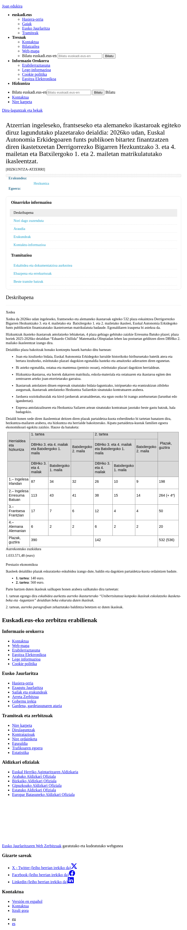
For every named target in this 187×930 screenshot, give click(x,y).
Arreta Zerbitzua (25, 697)
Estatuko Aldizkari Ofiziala (34, 790)
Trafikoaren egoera (27, 748)
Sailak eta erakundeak (29, 692)
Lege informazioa (26, 659)
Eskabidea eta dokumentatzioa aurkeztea (43, 265)
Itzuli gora (20, 910)
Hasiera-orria (32, 19)
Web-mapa (30, 51)
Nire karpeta (22, 102)
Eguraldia (20, 743)
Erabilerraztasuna (36, 65)
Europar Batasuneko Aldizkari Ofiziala (43, 794)
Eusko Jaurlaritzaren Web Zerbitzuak (31, 846)
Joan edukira (12, 6)
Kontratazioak (23, 734)
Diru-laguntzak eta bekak (22, 110)
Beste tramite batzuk (28, 281)
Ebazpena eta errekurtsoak (33, 273)
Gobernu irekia (24, 701)
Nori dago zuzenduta (29, 221)
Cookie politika (34, 74)
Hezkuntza (41, 183)
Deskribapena (23, 213)
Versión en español (27, 901)
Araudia (19, 229)
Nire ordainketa (24, 739)
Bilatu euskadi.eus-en (39, 56)
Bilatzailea (30, 46)
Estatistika (20, 752)
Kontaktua (30, 42)
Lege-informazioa (36, 70)
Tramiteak (30, 33)
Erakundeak (22, 237)
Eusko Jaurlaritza (36, 28)
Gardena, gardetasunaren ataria (37, 706)
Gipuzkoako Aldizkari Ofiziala (36, 785)
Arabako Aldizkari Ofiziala (34, 776)
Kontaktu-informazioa (30, 245)
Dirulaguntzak (23, 730)
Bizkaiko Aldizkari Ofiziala (34, 781)
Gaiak (27, 24)
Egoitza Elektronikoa (39, 79)
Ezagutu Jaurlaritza (27, 687)
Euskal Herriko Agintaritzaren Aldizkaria (45, 772)
